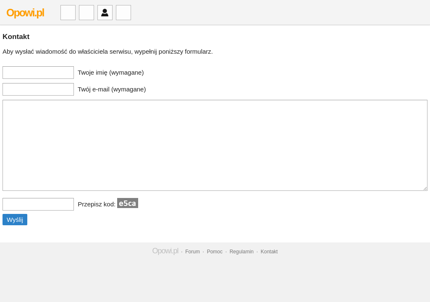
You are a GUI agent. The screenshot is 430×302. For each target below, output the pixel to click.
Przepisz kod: (108, 204)
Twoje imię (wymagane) (111, 72)
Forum (192, 252)
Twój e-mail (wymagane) (112, 89)
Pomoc (215, 252)
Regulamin (242, 252)
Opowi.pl (25, 12)
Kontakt (269, 252)
